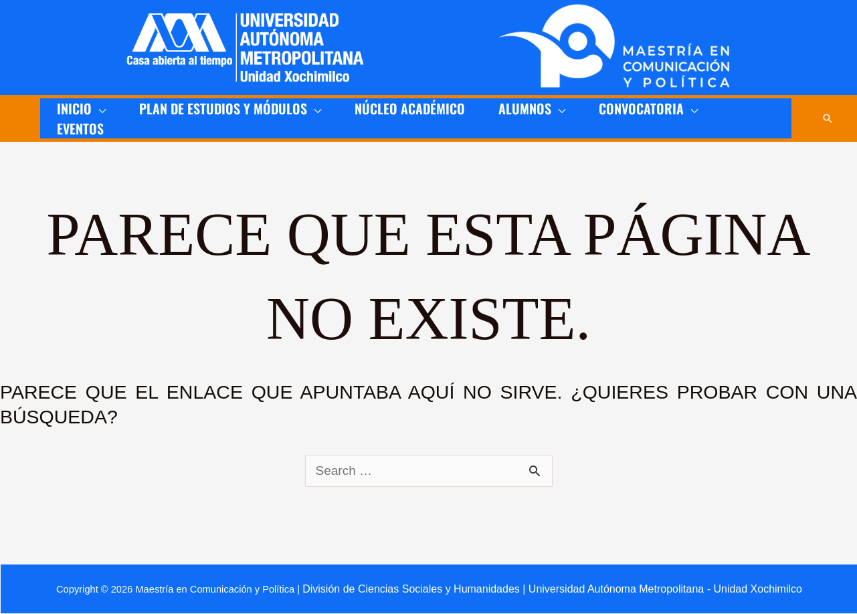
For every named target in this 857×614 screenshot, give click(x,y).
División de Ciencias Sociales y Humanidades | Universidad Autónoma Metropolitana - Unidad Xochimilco (552, 589)
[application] (99, 108)
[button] (828, 118)
